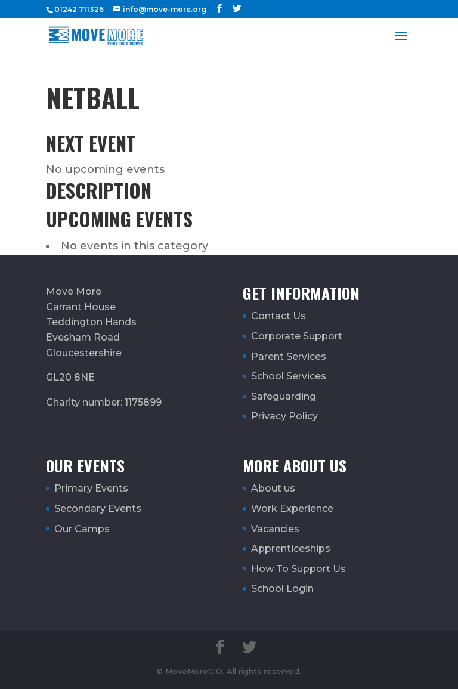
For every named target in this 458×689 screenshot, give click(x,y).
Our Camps (82, 528)
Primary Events (91, 488)
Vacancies (275, 528)
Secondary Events (97, 508)
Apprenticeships (290, 548)
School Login (282, 588)
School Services (288, 376)
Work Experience (292, 508)
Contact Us (278, 316)
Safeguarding (283, 396)
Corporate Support (296, 336)
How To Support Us (298, 568)
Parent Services (288, 356)
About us (273, 488)
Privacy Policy (284, 416)
